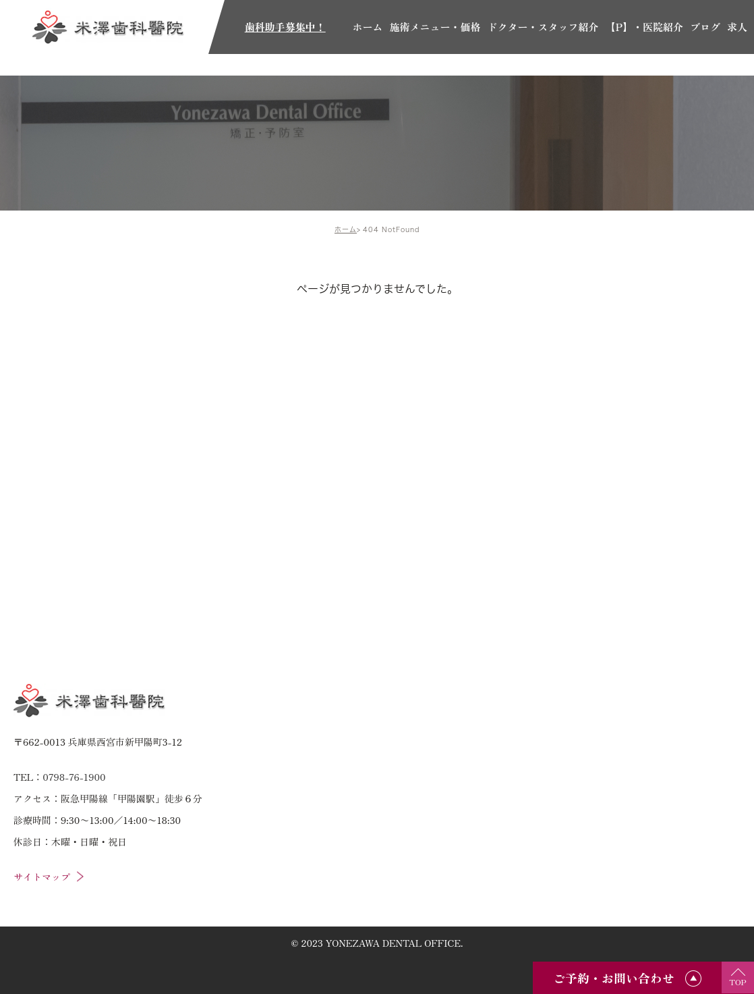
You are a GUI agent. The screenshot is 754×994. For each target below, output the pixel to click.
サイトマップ (41, 876)
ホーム (346, 229)
